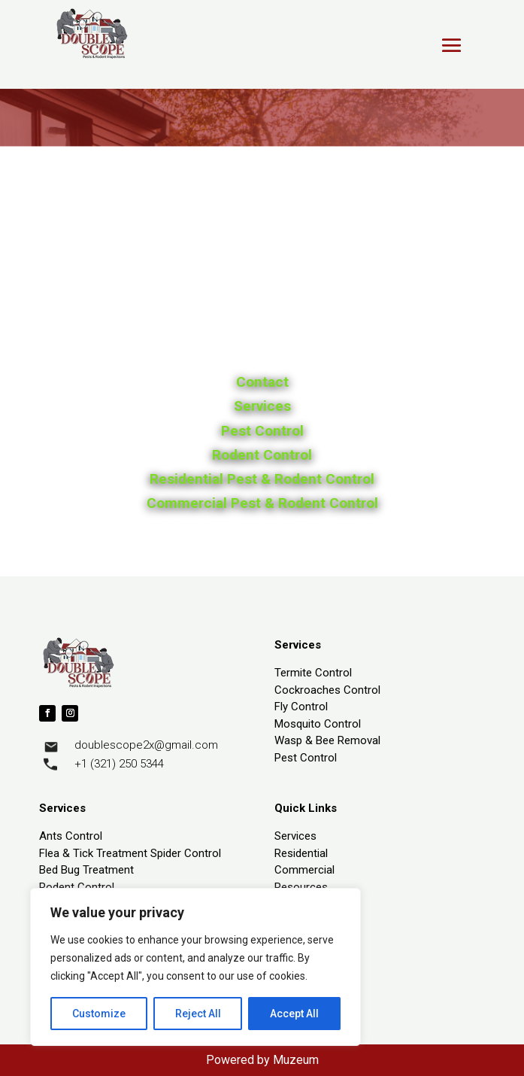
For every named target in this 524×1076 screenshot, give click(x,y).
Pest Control (262, 430)
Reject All (198, 1014)
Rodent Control (262, 455)
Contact (262, 382)
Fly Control (301, 706)
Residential (301, 853)
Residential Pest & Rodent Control (262, 479)
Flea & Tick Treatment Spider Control (130, 853)
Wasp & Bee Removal (327, 740)
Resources (301, 887)
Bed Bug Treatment (86, 870)
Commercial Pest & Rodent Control (262, 503)
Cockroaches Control (327, 690)
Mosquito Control (317, 724)
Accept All (294, 1014)
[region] (195, 967)
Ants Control (70, 836)
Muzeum (296, 1060)
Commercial (304, 870)
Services (262, 406)
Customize (99, 1014)
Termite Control (313, 672)
